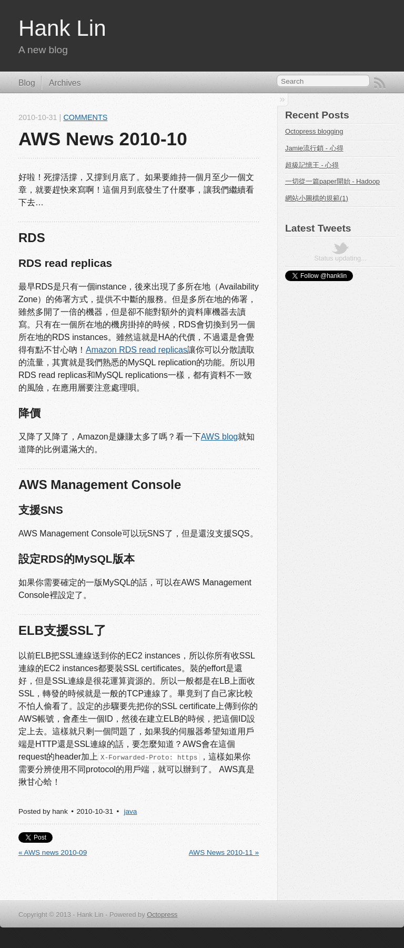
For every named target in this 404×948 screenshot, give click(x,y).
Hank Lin (62, 28)
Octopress (162, 915)
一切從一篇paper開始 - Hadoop (332, 181)
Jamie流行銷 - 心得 (314, 148)
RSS (380, 83)
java (130, 811)
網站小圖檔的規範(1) (316, 198)
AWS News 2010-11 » (224, 852)
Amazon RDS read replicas (136, 349)
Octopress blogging (314, 131)
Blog (26, 82)
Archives (65, 82)
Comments (85, 117)
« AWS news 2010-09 (52, 852)
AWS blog (219, 436)
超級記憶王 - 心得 (312, 165)
